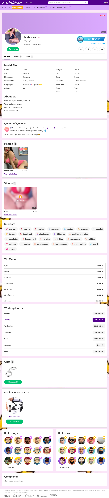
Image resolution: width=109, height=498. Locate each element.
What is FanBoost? (98, 44)
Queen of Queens (53, 128)
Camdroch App (63, 7)
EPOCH (38, 490)
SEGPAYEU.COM (46, 490)
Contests (51, 7)
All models (6, 7)
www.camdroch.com (24, 490)
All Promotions (40, 7)
